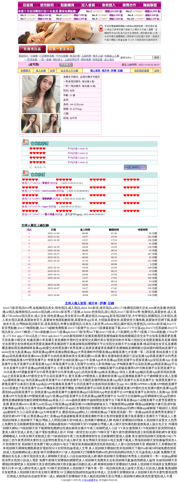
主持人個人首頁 (75, 303)
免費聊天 (26, 70)
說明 (156, 70)
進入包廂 (41, 70)
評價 (113, 70)
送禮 (52, 70)
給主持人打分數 (69, 70)
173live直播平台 (90, 480)
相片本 (105, 70)
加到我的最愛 (141, 70)
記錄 (120, 70)
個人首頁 (95, 70)
